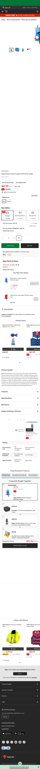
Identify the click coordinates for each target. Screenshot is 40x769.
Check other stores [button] (8, 230)
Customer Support (20, 684)
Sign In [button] (20, 673)
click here (8, 316)
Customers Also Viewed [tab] (19, 475)
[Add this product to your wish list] (18, 238)
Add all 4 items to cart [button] (20, 545)
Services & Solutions (20, 690)
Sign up (5, 716)
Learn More (5, 729)
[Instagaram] (11, 742)
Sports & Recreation (13, 19)
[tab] (7, 215)
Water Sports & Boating (29, 19)
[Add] (36, 299)
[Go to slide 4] (29, 50)
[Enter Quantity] (8, 238)
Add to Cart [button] (10, 245)
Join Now (34, 677)
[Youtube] (15, 742)
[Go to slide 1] (11, 50)
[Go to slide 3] (23, 50)
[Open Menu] (2, 11)
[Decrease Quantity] (2, 238)
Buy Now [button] (29, 245)
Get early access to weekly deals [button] (19, 767)
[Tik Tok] (24, 742)
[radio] (4, 201)
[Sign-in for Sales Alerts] (8, 192)
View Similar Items (21, 182)
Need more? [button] (33, 226)
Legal (20, 702)
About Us (20, 696)
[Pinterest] (20, 742)
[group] (30, 354)
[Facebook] (3, 742)
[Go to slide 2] (17, 50)
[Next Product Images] (37, 37)
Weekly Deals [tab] (6, 475)
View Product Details (8, 182)
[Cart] (37, 11)
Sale (3, 189)
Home (3, 19)
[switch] (17, 430)
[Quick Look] (34, 283)
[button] (16, 223)
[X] (7, 742)
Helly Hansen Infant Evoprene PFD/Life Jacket (17, 174)
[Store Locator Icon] (3, 8)
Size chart (34, 195)
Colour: (4, 197)
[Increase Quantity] (14, 238)
